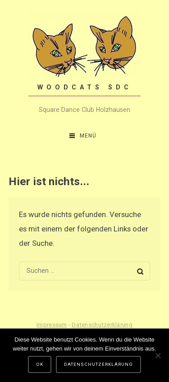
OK (39, 364)
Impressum (52, 324)
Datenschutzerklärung (102, 324)
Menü (88, 136)
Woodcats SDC (84, 87)
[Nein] (157, 355)
